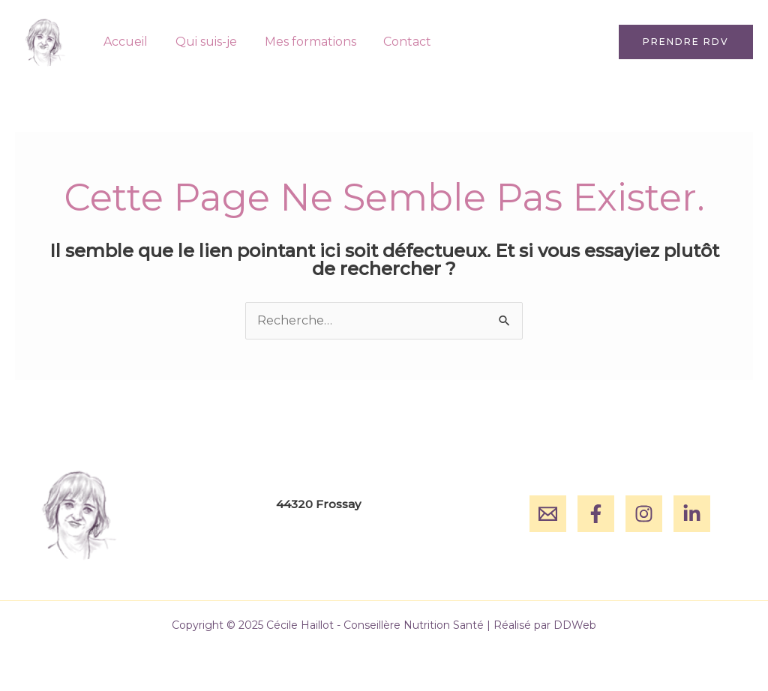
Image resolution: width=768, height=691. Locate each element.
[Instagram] (644, 513)
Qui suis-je (201, 41)
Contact (395, 41)
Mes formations (301, 41)
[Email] (548, 513)
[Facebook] (596, 513)
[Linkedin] (692, 513)
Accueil (124, 41)
